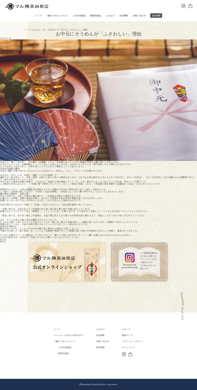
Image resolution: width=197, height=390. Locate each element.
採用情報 (156, 15)
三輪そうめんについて (57, 15)
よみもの (110, 15)
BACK (3, 239)
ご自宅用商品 (79, 15)
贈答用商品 (95, 15)
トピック (126, 329)
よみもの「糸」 (39, 29)
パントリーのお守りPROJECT (68, 335)
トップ (38, 15)
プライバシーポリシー (133, 341)
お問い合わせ (139, 15)
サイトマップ (128, 347)
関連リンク (127, 335)
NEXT (3, 241)
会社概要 (123, 15)
